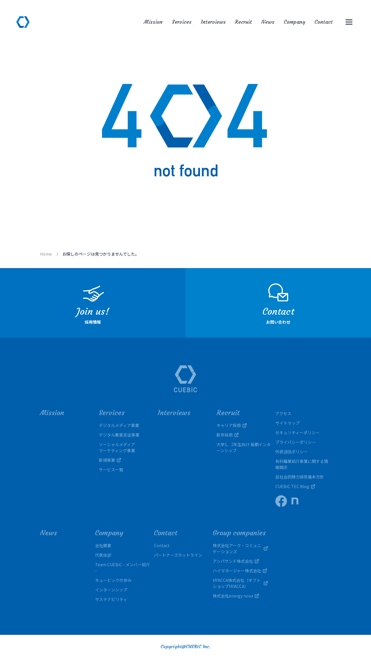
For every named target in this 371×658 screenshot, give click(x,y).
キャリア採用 (232, 425)
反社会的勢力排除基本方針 (299, 477)
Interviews (213, 22)
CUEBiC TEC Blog (295, 486)
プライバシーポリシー (295, 442)
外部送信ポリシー (291, 451)
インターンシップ (111, 590)
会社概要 (103, 545)
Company (294, 22)
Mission (153, 22)
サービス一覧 (111, 469)
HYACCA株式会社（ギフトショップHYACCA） (240, 583)
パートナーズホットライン (178, 555)
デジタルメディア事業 (119, 425)
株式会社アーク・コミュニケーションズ (240, 548)
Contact (323, 22)
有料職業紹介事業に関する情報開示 (301, 464)
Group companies (239, 533)
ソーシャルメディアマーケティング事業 (117, 447)
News (267, 22)
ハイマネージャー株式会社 (240, 570)
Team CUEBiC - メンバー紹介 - (122, 567)
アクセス (283, 413)
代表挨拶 (103, 555)
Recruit (243, 22)
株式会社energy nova (236, 596)
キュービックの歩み (113, 580)
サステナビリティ (111, 599)
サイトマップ (287, 423)
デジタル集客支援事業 (119, 435)
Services (182, 22)
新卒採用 (228, 435)
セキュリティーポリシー (297, 432)
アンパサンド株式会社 (236, 561)
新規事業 (110, 460)
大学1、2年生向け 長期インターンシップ (244, 447)
